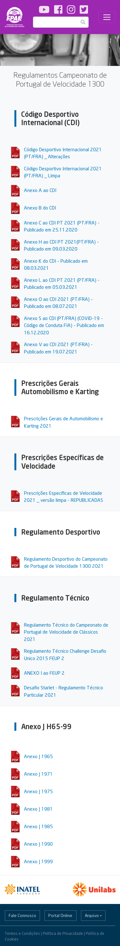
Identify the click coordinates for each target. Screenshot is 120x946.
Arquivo (92, 915)
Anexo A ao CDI (40, 190)
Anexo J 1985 (38, 826)
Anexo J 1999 (38, 861)
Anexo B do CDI (40, 207)
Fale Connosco (22, 915)
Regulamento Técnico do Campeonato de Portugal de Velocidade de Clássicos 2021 (66, 632)
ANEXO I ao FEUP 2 (44, 673)
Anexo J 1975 (38, 791)
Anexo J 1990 (38, 844)
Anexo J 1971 (38, 774)
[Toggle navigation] (106, 17)
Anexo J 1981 (38, 809)
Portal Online (60, 915)
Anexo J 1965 (38, 756)
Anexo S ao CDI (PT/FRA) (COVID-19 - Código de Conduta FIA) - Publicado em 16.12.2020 (64, 325)
